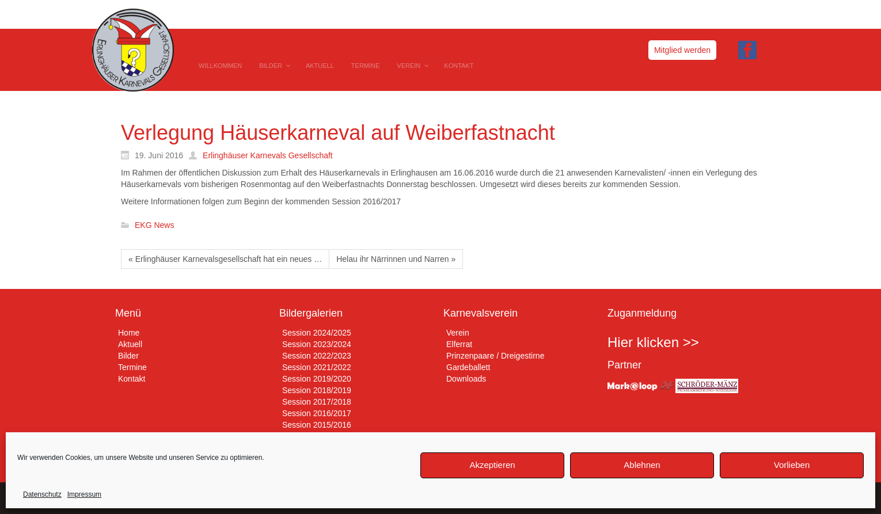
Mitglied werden (682, 50)
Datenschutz (42, 494)
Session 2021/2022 (316, 367)
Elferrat (459, 344)
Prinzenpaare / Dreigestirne (495, 355)
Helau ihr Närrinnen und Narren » (395, 259)
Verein (457, 332)
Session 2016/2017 (316, 413)
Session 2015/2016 (316, 424)
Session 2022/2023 (316, 355)
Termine (132, 367)
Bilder (128, 355)
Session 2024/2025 (316, 332)
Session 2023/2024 (316, 344)
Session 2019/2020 (316, 378)
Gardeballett (468, 367)
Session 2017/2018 (316, 401)
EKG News (154, 225)
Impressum (84, 494)
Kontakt (131, 378)
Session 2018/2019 (316, 390)
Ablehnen (642, 465)
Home (128, 332)
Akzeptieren (492, 465)
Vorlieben (792, 465)
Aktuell (130, 344)
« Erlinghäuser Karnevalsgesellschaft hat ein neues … (225, 259)
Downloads (466, 378)
